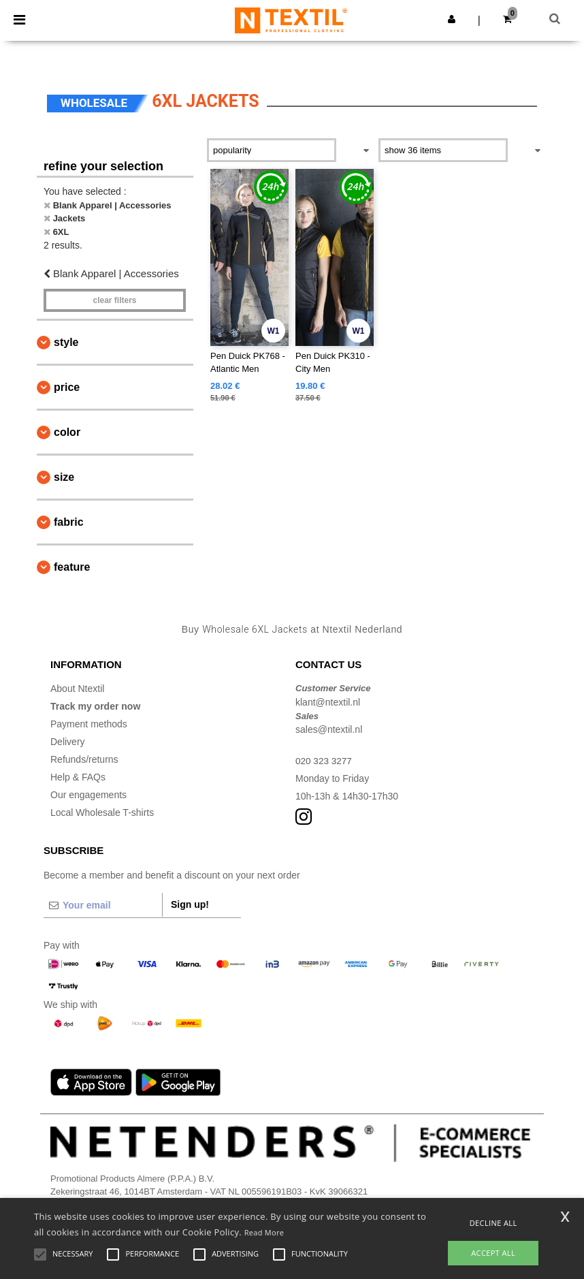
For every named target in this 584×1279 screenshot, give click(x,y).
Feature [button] (72, 567)
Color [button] (67, 432)
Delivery (67, 741)
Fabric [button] (69, 522)
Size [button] (64, 477)
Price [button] (67, 387)
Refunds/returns (84, 759)
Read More (264, 1232)
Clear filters (114, 300)
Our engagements (88, 794)
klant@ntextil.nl (327, 702)
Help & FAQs (78, 777)
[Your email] (103, 905)
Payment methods (88, 724)
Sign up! (190, 904)
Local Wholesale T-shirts (102, 812)
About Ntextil (77, 688)
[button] (451, 19)
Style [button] (66, 342)
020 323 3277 (324, 760)
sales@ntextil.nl (328, 729)
